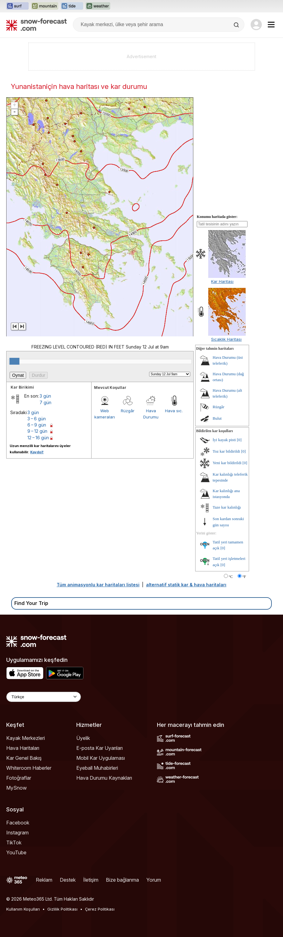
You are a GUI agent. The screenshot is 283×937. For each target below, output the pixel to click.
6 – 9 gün (36, 424)
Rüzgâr (127, 410)
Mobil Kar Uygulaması (100, 758)
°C (231, 577)
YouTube (16, 852)
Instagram (17, 832)
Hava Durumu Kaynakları (104, 778)
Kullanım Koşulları (23, 909)
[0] (239, 439)
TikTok (13, 842)
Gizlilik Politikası (62, 909)
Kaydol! (37, 452)
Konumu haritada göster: (217, 217)
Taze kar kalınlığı (227, 507)
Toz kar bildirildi (226, 451)
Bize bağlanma (122, 880)
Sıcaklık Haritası (226, 339)
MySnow (16, 788)
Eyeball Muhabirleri (97, 768)
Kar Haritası (222, 281)
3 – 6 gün (36, 418)
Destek (68, 880)
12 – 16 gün (38, 437)
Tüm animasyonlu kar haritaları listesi (98, 584)
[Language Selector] (43, 697)
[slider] (14, 361)
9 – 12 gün (37, 431)
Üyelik (83, 738)
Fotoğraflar (18, 778)
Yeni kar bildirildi (227, 462)
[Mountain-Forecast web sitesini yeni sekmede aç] (44, 6)
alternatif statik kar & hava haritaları (186, 584)
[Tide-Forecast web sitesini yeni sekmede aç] (72, 6)
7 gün (45, 402)
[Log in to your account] (256, 24)
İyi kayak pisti (224, 439)
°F (244, 577)
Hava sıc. (174, 410)
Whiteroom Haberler (28, 768)
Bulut (217, 418)
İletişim (90, 880)
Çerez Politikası (100, 909)
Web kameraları (104, 413)
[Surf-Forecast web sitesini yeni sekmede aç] (17, 6)
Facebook (17, 822)
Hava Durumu (150, 413)
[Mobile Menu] (271, 24)
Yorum (153, 880)
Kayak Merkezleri (25, 738)
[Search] (237, 25)
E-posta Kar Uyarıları (99, 748)
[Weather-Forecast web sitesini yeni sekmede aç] (98, 6)
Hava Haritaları (22, 748)
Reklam (44, 880)
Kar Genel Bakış (24, 758)
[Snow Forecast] (36, 24)
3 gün (45, 396)
